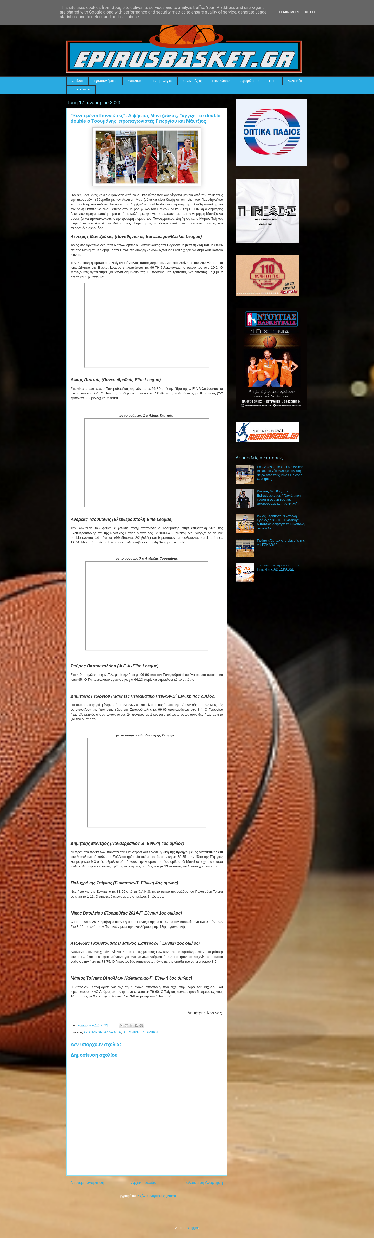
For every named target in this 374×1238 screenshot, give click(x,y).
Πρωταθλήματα (105, 81)
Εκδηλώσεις (221, 81)
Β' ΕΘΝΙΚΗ (131, 1032)
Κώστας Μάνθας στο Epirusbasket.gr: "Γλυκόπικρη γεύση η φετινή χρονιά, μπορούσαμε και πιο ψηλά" (279, 497)
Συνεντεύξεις (192, 81)
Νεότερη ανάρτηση (87, 1182)
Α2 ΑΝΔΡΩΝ (92, 1032)
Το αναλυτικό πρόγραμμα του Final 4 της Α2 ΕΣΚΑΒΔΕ (278, 567)
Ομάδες (77, 81)
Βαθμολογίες (162, 81)
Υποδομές (135, 81)
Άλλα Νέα (295, 81)
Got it (310, 12)
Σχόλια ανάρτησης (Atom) (157, 1196)
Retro (273, 81)
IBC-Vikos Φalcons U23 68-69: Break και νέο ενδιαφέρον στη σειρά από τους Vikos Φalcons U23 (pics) (280, 473)
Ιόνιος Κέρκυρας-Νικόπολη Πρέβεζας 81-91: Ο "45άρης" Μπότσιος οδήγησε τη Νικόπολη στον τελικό (281, 522)
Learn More (289, 12)
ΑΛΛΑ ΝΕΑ (112, 1032)
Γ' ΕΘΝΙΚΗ (149, 1032)
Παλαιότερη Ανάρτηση (203, 1182)
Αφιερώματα (249, 81)
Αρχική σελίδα (143, 1182)
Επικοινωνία (81, 89)
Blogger (192, 1228)
